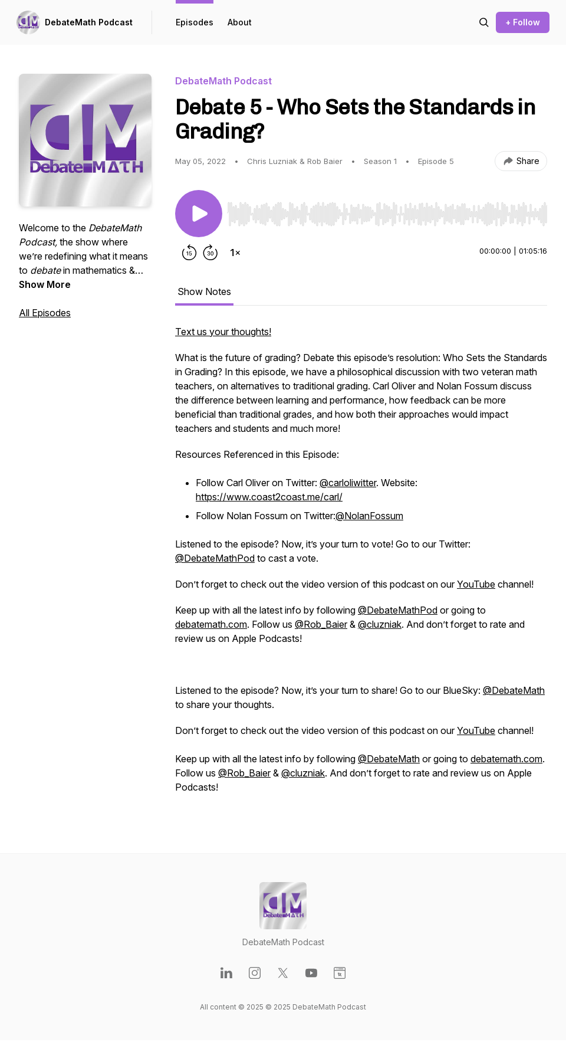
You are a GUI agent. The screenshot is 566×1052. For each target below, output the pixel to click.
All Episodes (45, 313)
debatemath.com (211, 624)
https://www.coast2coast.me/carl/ (269, 497)
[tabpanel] (361, 565)
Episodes (194, 22)
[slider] (387, 214)
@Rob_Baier (321, 624)
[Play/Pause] (198, 213)
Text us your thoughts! (223, 331)
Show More (45, 284)
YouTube (476, 584)
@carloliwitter (348, 483)
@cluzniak (380, 624)
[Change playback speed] (235, 252)
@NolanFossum (369, 516)
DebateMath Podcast (89, 22)
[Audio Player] (387, 210)
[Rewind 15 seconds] (189, 252)
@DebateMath (514, 690)
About (240, 22)
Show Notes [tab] (204, 291)
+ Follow (522, 22)
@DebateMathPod (215, 558)
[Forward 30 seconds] (210, 252)
